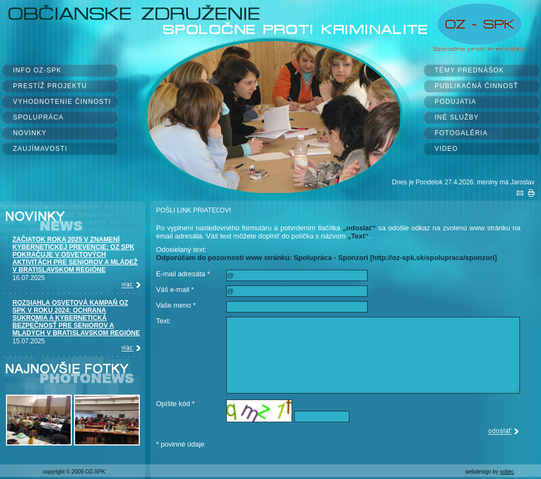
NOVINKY (29, 133)
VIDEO (446, 148)
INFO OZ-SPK (37, 70)
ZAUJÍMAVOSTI (40, 148)
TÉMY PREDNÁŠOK (469, 70)
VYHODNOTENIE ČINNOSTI (62, 101)
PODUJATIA (455, 101)
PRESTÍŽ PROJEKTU (50, 86)
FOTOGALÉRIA (461, 133)
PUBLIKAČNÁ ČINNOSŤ (476, 86)
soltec (507, 472)
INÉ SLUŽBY (457, 117)
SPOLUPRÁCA (38, 117)
